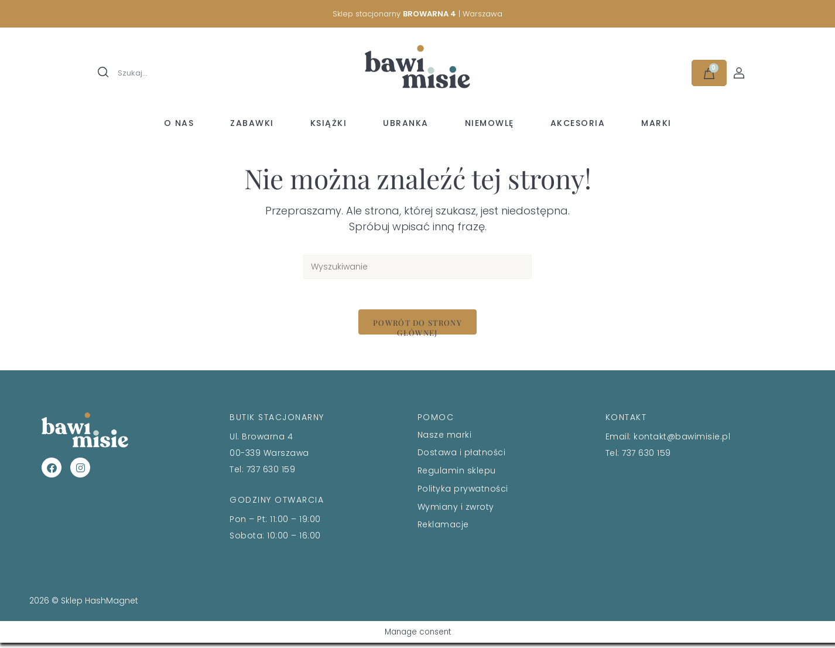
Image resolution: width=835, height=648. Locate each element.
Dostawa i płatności (462, 457)
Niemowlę (489, 123)
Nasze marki (445, 439)
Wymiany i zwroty (456, 511)
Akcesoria (577, 123)
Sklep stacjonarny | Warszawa (417, 13)
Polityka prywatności (463, 493)
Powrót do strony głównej (417, 331)
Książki (328, 123)
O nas (179, 123)
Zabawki (252, 123)
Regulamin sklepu (457, 475)
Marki (656, 123)
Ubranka (406, 123)
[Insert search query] (417, 267)
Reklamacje (443, 530)
